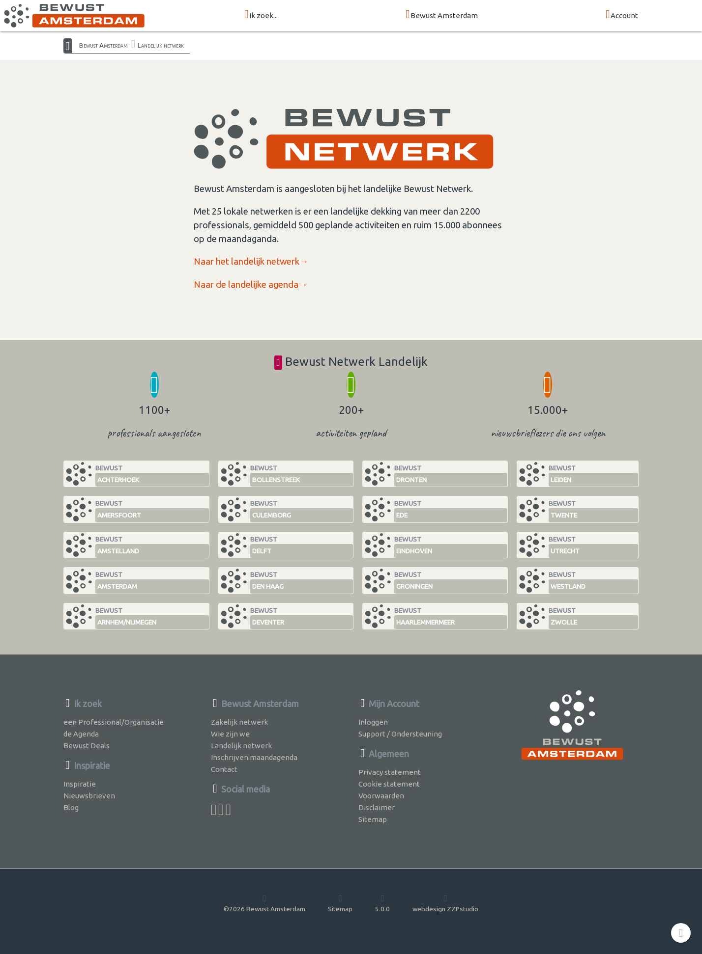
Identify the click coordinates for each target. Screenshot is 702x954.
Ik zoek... (261, 15)
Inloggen (373, 722)
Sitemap (372, 819)
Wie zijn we (230, 734)
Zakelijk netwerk (239, 722)
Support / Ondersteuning (400, 734)
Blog (71, 807)
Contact (224, 769)
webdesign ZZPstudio (445, 903)
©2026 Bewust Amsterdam (264, 903)
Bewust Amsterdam (442, 15)
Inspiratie (79, 784)
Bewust (152, 475)
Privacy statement (389, 772)
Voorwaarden (381, 795)
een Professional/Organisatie (113, 722)
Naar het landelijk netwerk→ (251, 261)
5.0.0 (382, 903)
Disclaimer (376, 807)
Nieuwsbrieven (89, 795)
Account (622, 15)
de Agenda (81, 734)
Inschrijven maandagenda (254, 757)
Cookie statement (389, 784)
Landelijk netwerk (161, 45)
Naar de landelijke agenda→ (251, 284)
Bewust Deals (86, 745)
